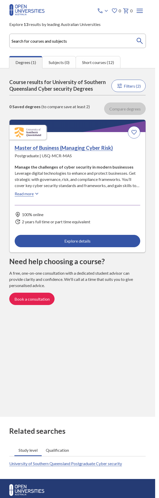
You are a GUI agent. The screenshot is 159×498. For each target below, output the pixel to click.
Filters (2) (129, 86)
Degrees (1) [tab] (25, 62)
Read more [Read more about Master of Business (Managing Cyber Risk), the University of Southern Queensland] (27, 194)
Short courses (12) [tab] (98, 62)
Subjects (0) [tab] (59, 62)
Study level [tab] (28, 450)
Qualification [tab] (57, 450)
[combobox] (77, 41)
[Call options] (103, 11)
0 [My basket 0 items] (127, 11)
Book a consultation (32, 299)
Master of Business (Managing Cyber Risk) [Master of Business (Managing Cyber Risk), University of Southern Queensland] (64, 148)
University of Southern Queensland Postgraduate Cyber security (65, 463)
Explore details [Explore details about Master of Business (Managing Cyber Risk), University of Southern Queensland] (77, 241)
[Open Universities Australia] (27, 14)
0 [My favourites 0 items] (116, 11)
